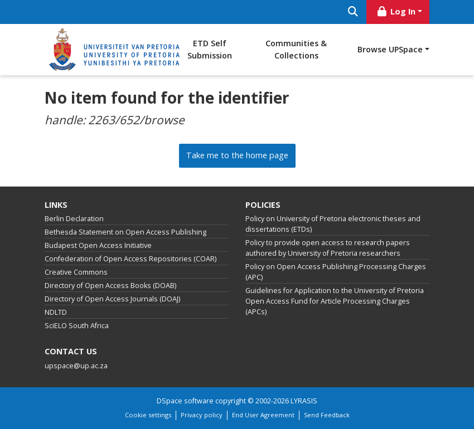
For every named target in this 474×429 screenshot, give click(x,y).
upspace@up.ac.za (76, 365)
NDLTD (56, 312)
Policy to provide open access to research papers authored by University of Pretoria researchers (327, 248)
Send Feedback (327, 415)
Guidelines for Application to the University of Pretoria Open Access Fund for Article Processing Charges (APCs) (334, 301)
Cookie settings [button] (148, 415)
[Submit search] (352, 12)
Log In (396, 11)
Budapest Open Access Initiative (98, 245)
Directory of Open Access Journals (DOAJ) (112, 299)
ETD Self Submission (209, 49)
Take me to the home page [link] (237, 155)
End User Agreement (263, 415)
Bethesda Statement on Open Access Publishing (125, 232)
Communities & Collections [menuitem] (296, 49)
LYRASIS (304, 401)
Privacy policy (202, 415)
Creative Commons (76, 272)
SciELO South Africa (77, 325)
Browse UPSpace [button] (390, 49)
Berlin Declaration (74, 218)
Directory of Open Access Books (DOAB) (110, 285)
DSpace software (185, 401)
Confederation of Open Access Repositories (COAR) (130, 259)
